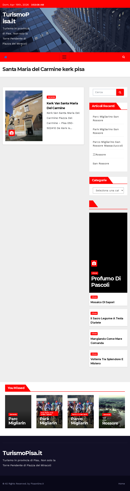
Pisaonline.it (37, 483)
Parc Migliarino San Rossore (17, 425)
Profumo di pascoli (106, 281)
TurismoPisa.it (16, 18)
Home (121, 483)
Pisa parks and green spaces (47, 413)
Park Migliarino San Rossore (48, 425)
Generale (51, 97)
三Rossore (99, 154)
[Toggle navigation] (64, 57)
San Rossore (101, 163)
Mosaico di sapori (102, 302)
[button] (123, 57)
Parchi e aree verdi (79, 414)
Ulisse (94, 273)
